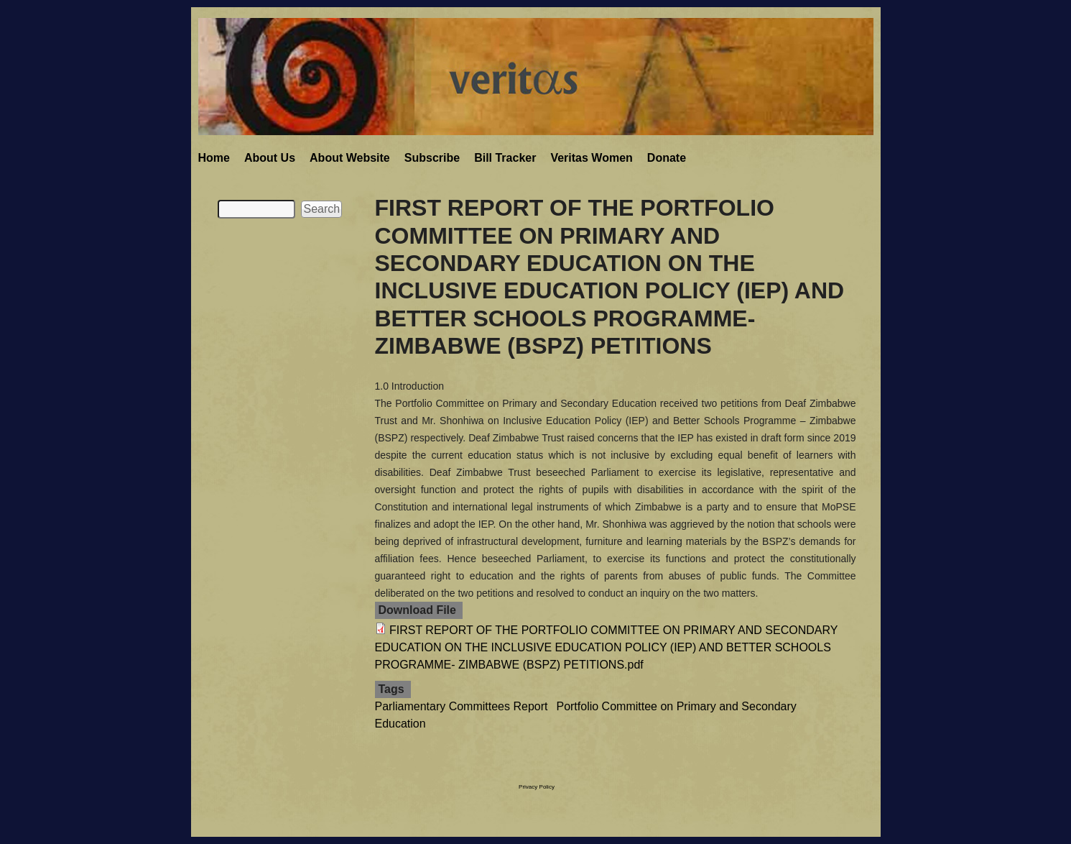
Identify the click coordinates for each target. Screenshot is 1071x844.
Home (214, 158)
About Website (350, 158)
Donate (666, 158)
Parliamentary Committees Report (461, 706)
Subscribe (432, 158)
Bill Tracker (505, 158)
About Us (269, 158)
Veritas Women (591, 158)
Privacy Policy (537, 787)
